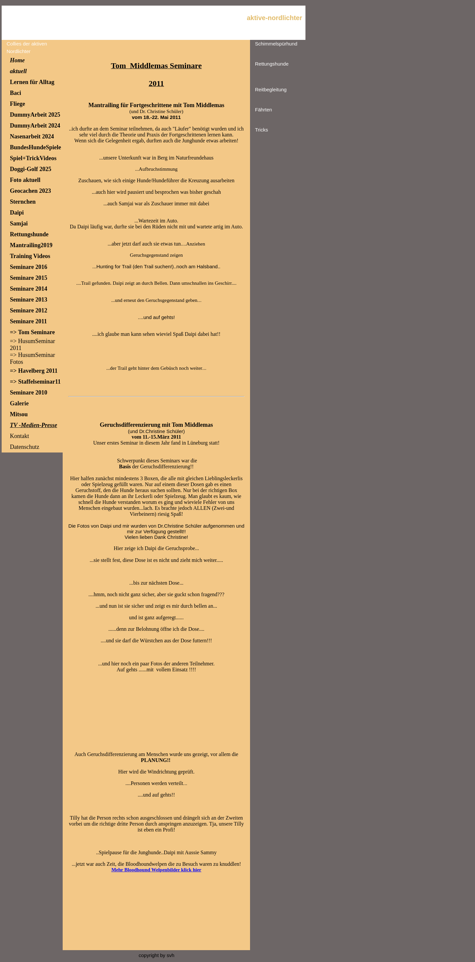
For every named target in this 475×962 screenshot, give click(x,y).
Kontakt (19, 436)
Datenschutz (24, 447)
